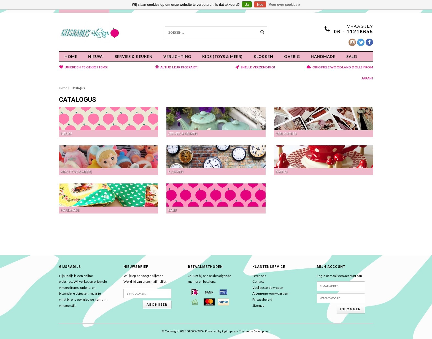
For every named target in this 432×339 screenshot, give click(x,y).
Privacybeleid (262, 299)
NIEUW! (96, 56)
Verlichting (177, 56)
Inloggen (350, 309)
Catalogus (78, 88)
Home (70, 56)
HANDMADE (323, 56)
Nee (260, 5)
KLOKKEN (263, 56)
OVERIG (292, 56)
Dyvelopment (262, 331)
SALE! (352, 56)
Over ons (259, 276)
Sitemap (258, 305)
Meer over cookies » (284, 5)
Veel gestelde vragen (267, 287)
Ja (247, 5)
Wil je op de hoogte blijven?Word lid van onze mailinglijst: (145, 279)
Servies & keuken (133, 56)
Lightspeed (229, 331)
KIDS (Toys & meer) (222, 56)
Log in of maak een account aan (339, 276)
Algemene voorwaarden (270, 293)
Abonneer (157, 304)
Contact (258, 281)
